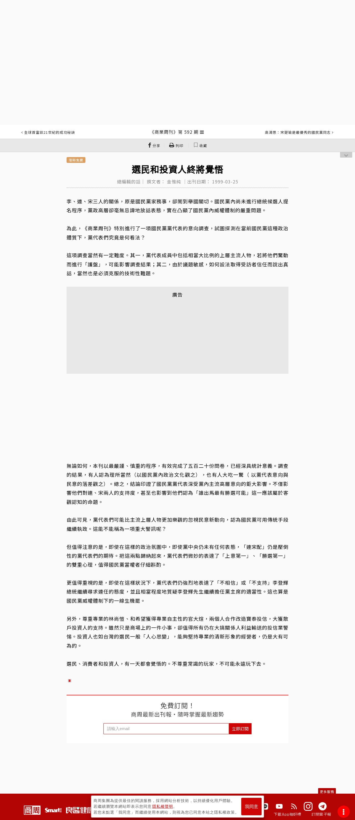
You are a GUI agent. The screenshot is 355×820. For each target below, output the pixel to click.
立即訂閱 (240, 728)
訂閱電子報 (321, 814)
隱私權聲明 (162, 806)
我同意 (251, 806)
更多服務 (327, 791)
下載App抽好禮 (287, 814)
